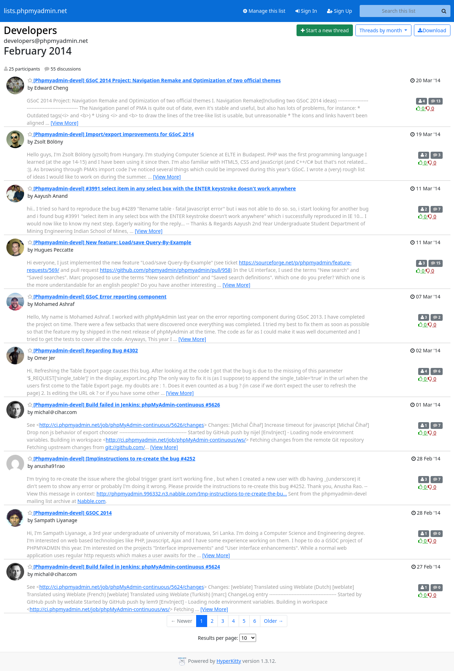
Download (432, 30)
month (381, 30)
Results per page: (218, 637)
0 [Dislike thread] (430, 108)
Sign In (306, 10)
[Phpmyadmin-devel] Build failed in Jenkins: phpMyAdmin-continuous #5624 (124, 566)
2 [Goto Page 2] (212, 620)
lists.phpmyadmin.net (35, 11)
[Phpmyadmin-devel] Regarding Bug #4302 (83, 350)
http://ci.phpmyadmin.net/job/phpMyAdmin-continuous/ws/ (176, 439)
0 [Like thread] (421, 108)
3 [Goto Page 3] (222, 620)
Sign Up (339, 10)
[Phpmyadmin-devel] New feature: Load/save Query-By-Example (110, 242)
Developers (30, 30)
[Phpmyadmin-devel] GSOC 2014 (70, 512)
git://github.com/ (125, 447)
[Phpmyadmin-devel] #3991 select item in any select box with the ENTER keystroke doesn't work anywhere (162, 188)
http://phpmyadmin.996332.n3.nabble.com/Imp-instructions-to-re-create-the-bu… (191, 493)
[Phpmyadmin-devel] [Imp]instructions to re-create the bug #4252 (111, 458)
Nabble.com (91, 501)
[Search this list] (399, 11)
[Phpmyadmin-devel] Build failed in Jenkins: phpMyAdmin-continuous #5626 (124, 404)
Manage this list (264, 10)
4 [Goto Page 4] (233, 620)
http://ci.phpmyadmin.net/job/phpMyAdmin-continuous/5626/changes (121, 424)
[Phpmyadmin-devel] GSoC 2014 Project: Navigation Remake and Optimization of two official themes (154, 80)
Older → (273, 620)
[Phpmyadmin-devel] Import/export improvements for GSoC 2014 (111, 134)
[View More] (64, 122)
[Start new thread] (325, 30)
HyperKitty (228, 661)
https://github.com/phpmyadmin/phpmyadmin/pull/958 (165, 270)
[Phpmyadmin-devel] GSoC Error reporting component (97, 296)
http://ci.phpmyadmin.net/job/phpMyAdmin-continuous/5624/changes (121, 586)
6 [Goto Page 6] (254, 620)
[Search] (444, 11)
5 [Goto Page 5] (244, 620)
